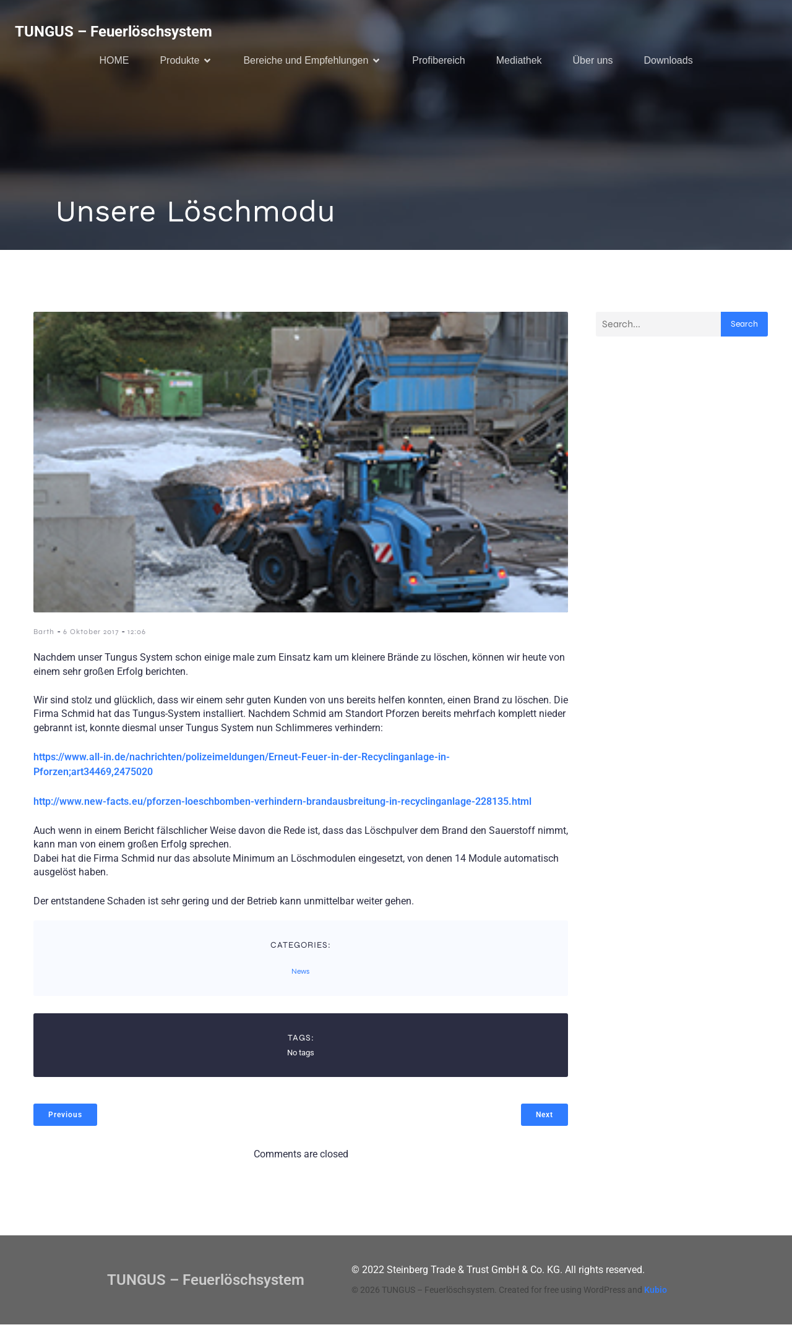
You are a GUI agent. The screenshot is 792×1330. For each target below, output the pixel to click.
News (300, 976)
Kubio (655, 1295)
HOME (114, 63)
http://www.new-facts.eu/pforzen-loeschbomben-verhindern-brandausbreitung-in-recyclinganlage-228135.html (282, 807)
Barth (43, 637)
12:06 (136, 637)
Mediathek (519, 63)
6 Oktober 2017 (91, 637)
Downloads (668, 63)
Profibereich (438, 63)
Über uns (593, 63)
